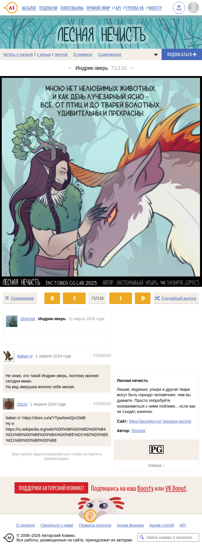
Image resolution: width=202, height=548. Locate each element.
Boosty (155, 8)
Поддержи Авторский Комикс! (51, 487)
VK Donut (175, 487)
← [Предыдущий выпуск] (70, 68)
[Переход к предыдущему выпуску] (25, 181)
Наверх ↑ (156, 465)
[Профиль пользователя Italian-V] (10, 356)
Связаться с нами (56, 525)
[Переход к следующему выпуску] (101, 181)
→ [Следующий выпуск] (132, 68)
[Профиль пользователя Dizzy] (10, 404)
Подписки (48, 8)
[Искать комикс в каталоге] (142, 537)
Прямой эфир (98, 8)
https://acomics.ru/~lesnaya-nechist (160, 421)
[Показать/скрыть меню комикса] (156, 54)
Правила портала (95, 525)
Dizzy (22, 403)
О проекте (25, 525)
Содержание (109, 54)
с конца (44, 54)
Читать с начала (18, 54)
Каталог (29, 8)
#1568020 (102, 355)
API (118, 8)
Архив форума (130, 525)
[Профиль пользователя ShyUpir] (11, 321)
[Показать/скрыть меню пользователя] (193, 7)
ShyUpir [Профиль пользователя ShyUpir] (27, 318)
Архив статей (161, 525)
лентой (61, 54)
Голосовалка (72, 8)
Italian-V (25, 355)
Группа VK (135, 8)
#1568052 (102, 403)
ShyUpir (138, 430)
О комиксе (82, 54)
